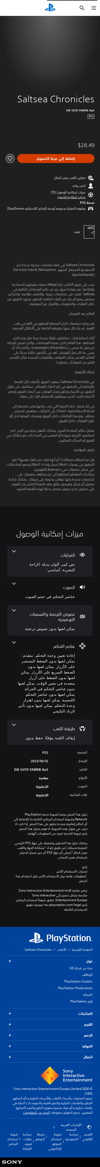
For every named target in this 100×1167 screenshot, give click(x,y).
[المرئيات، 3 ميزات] (50, 561)
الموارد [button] (50, 1046)
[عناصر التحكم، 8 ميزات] (50, 677)
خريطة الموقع (40, 1136)
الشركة (88, 994)
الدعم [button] (50, 1035)
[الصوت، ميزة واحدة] (50, 591)
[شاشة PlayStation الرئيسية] (50, 8)
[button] (71, 197)
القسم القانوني (87, 1136)
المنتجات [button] (50, 1013)
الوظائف (87, 974)
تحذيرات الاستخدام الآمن (71, 871)
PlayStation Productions (75, 988)
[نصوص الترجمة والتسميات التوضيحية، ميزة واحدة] (50, 620)
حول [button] (50, 961)
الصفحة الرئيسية (82, 949)
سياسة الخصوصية (71, 1136)
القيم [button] (50, 1024)
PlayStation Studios (78, 981)
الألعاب (61, 949)
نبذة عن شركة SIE (81, 968)
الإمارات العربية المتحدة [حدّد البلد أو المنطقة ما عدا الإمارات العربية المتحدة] (72, 1127)
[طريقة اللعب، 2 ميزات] (50, 732)
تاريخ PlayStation (81, 1001)
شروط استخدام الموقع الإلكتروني (55, 1141)
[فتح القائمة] (94, 8)
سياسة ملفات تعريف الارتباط (27, 1141)
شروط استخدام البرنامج (12, 1139)
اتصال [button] (50, 1057)
